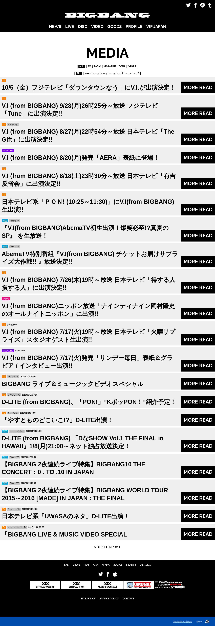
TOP (66, 565)
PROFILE (134, 26)
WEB (122, 66)
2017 (128, 73)
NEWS (55, 26)
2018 (136, 73)
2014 (104, 73)
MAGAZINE (110, 66)
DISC (82, 26)
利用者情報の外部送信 (182, 622)
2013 (96, 73)
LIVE (69, 26)
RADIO (97, 66)
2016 (120, 73)
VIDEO (97, 26)
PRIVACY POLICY (109, 598)
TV (89, 66)
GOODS (114, 26)
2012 (88, 73)
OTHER (132, 66)
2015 (112, 73)
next (115, 546)
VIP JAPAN (156, 26)
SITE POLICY (88, 598)
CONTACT (128, 598)
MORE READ (198, 87)
